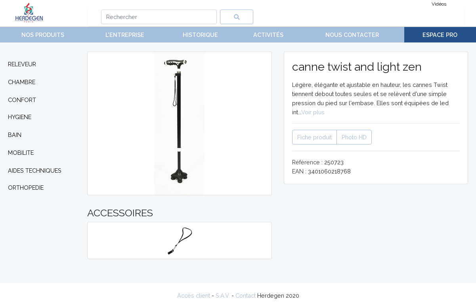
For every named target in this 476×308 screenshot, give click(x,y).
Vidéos (439, 4)
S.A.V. (223, 295)
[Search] (159, 17)
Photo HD (354, 137)
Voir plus (313, 112)
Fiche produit (314, 137)
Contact (245, 295)
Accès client (193, 295)
